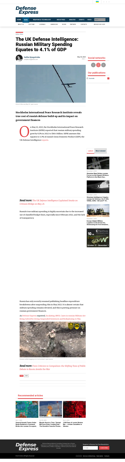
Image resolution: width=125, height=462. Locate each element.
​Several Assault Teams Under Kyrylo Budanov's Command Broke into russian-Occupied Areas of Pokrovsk (27, 428)
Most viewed (100, 151)
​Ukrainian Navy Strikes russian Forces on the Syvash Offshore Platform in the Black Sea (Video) (98, 176)
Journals (42, 24)
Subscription (99, 459)
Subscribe (104, 451)
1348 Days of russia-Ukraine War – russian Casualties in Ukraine (73, 427)
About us (21, 24)
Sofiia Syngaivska (32, 57)
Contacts (84, 24)
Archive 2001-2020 (99, 24)
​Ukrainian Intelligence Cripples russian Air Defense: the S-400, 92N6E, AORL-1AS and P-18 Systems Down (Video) (98, 200)
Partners (73, 24)
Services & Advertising (89, 459)
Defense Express (29, 316)
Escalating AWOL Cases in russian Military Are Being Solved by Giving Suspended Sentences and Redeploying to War (51, 319)
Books (64, 24)
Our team (31, 24)
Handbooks (54, 24)
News (21, 34)
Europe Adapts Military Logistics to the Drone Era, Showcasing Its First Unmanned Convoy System (97, 223)
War (26, 379)
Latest (90, 151)
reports (45, 140)
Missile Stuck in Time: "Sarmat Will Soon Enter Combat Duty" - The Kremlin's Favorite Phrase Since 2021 (50, 428)
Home (17, 34)
